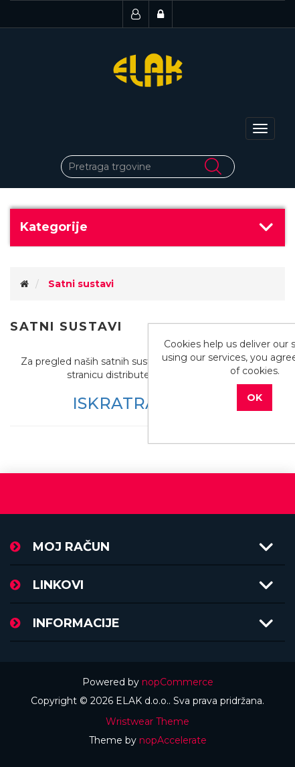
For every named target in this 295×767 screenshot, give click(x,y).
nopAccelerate (173, 740)
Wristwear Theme (147, 721)
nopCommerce (177, 682)
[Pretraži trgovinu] (148, 166)
